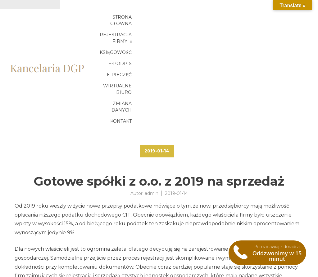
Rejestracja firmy (187, 21)
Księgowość (242, 21)
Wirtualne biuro (186, 32)
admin (151, 108)
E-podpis (281, 21)
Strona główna (131, 21)
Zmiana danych (240, 32)
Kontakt (282, 32)
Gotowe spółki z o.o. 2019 (45, 249)
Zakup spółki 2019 (37, 256)
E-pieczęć (140, 32)
